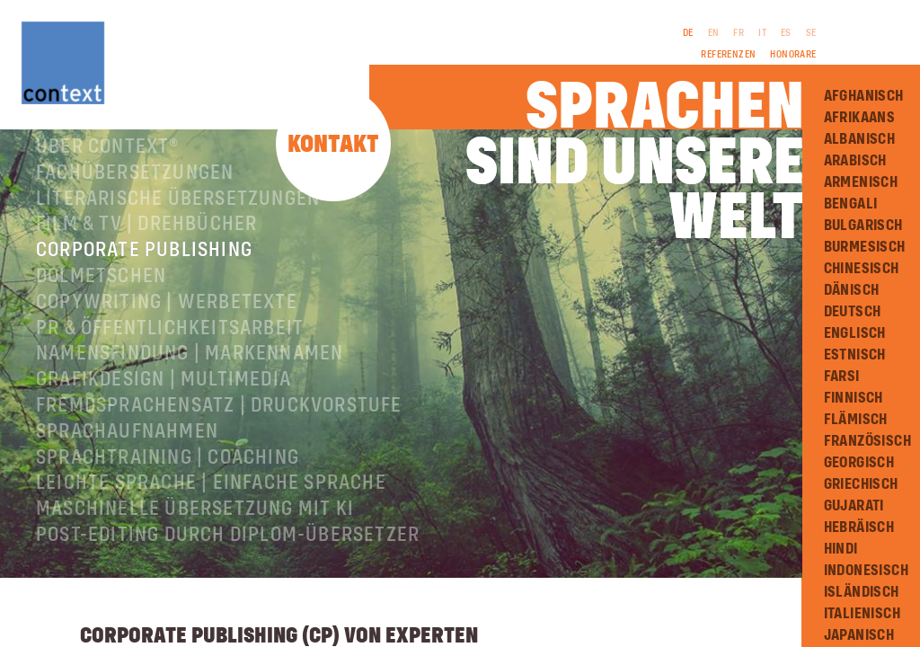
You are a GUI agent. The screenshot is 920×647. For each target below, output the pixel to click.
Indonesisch (866, 571)
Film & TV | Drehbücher (146, 243)
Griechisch (861, 484)
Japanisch (859, 635)
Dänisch (852, 290)
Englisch (855, 333)
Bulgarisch (863, 225)
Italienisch (862, 614)
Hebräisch (859, 527)
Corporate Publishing (144, 269)
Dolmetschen (101, 295)
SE (811, 33)
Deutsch (852, 312)
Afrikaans (860, 118)
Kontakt (333, 145)
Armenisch (861, 182)
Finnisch (853, 398)
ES (786, 33)
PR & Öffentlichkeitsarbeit (170, 348)
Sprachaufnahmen (127, 451)
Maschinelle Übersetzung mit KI (195, 528)
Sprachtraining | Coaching (167, 477)
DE (688, 33)
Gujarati (854, 506)
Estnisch (855, 355)
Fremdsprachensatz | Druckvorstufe (219, 425)
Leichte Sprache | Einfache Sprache (211, 502)
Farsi (842, 376)
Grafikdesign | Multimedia (163, 399)
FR (738, 33)
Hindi (841, 549)
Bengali (851, 204)
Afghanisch (864, 96)
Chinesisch (861, 269)
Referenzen (728, 54)
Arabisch (855, 161)
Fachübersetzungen (135, 192)
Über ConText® (108, 166)
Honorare (793, 54)
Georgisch (859, 463)
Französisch (867, 441)
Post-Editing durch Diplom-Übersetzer (228, 554)
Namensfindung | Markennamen (189, 373)
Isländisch (861, 592)
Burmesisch (865, 247)
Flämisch (856, 420)
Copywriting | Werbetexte (166, 321)
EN (714, 33)
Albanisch (860, 139)
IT (762, 33)
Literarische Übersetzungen (178, 218)
